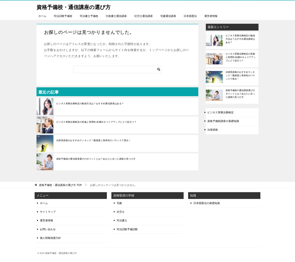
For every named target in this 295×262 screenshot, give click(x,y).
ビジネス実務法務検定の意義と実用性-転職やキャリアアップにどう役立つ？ (96, 122)
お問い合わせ (48, 229)
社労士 (121, 211)
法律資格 (212, 129)
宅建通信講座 (168, 16)
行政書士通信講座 (116, 16)
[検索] (117, 69)
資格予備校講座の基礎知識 (223, 121)
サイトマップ (48, 211)
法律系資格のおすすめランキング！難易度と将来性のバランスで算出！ (93, 140)
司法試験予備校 (63, 16)
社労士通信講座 (143, 16)
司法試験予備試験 (127, 229)
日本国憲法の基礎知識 (206, 203)
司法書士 (122, 220)
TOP (60, 185)
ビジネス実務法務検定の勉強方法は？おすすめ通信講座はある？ (90, 103)
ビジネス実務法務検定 (220, 112)
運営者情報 (210, 16)
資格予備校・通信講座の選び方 (76, 6)
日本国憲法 (190, 16)
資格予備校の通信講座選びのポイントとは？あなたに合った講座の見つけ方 (96, 159)
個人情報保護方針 (50, 237)
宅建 (119, 203)
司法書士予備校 (89, 16)
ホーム (42, 16)
